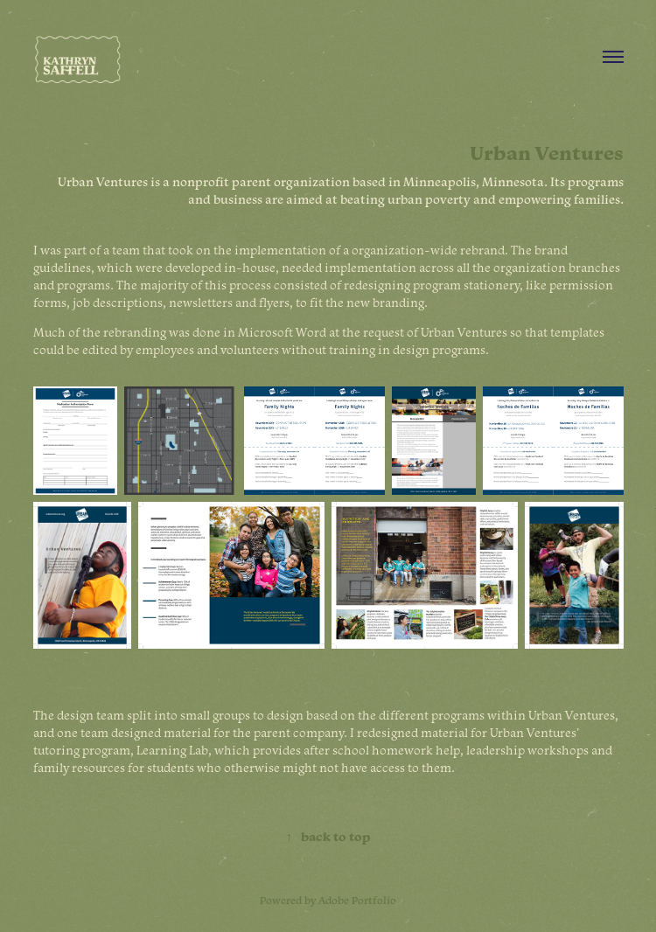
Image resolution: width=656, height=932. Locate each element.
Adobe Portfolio (357, 900)
